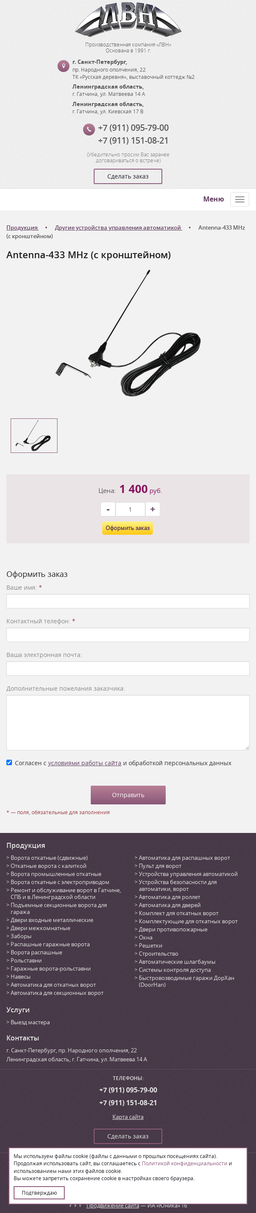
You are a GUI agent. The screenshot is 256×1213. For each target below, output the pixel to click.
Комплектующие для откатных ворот (188, 921)
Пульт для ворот (160, 866)
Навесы (21, 976)
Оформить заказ (128, 528)
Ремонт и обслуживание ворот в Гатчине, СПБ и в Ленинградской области (66, 893)
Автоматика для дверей (170, 905)
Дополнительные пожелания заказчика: (65, 688)
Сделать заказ (128, 176)
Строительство (158, 953)
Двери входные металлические (52, 920)
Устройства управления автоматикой (188, 874)
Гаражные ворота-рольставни (51, 968)
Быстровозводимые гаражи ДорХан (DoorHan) (186, 981)
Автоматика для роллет (169, 897)
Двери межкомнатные (40, 928)
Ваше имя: (24, 587)
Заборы (21, 936)
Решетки (150, 945)
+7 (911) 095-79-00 (133, 127)
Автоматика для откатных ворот (53, 984)
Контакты (22, 1038)
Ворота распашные (36, 952)
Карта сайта (128, 1117)
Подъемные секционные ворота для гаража (59, 908)
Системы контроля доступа (175, 970)
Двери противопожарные (173, 929)
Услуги (18, 1009)
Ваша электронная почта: (44, 655)
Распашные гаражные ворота (50, 944)
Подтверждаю (39, 1192)
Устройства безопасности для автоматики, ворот (178, 885)
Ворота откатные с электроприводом (60, 882)
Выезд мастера (30, 1022)
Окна (145, 937)
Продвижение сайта (112, 1205)
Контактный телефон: (40, 621)
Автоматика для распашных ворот (184, 857)
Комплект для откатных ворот (179, 913)
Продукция (25, 845)
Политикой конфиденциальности (184, 1163)
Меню (213, 199)
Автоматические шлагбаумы (177, 961)
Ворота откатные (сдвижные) (49, 857)
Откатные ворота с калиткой (48, 866)
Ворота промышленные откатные (56, 874)
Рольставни (26, 960)
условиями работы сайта (84, 763)
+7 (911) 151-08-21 (133, 140)
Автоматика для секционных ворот (57, 993)
